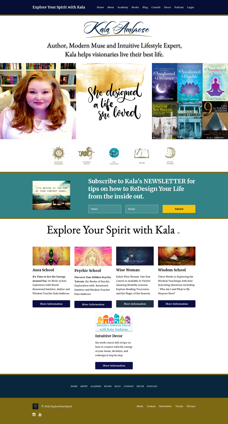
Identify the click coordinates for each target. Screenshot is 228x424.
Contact (151, 406)
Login (190, 7)
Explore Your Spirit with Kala (59, 7)
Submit (179, 208)
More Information (51, 303)
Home (100, 7)
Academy (122, 7)
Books (135, 7)
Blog (145, 7)
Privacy (191, 406)
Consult (156, 7)
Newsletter (165, 406)
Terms (179, 406)
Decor (167, 7)
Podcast (179, 7)
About (110, 7)
